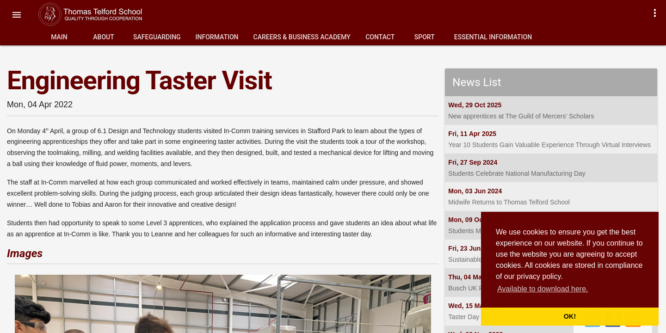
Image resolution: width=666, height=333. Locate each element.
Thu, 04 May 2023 (474, 277)
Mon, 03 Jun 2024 (475, 191)
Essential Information (493, 37)
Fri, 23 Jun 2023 (472, 248)
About (103, 37)
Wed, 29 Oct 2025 (474, 105)
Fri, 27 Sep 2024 (472, 162)
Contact (380, 37)
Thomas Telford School (99, 14)
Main (59, 37)
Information (217, 37)
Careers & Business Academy (302, 37)
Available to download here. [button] (542, 289)
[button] (17, 15)
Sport (424, 37)
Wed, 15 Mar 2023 (475, 305)
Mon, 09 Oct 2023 (474, 219)
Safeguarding (157, 37)
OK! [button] (570, 316)
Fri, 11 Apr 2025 (472, 133)
